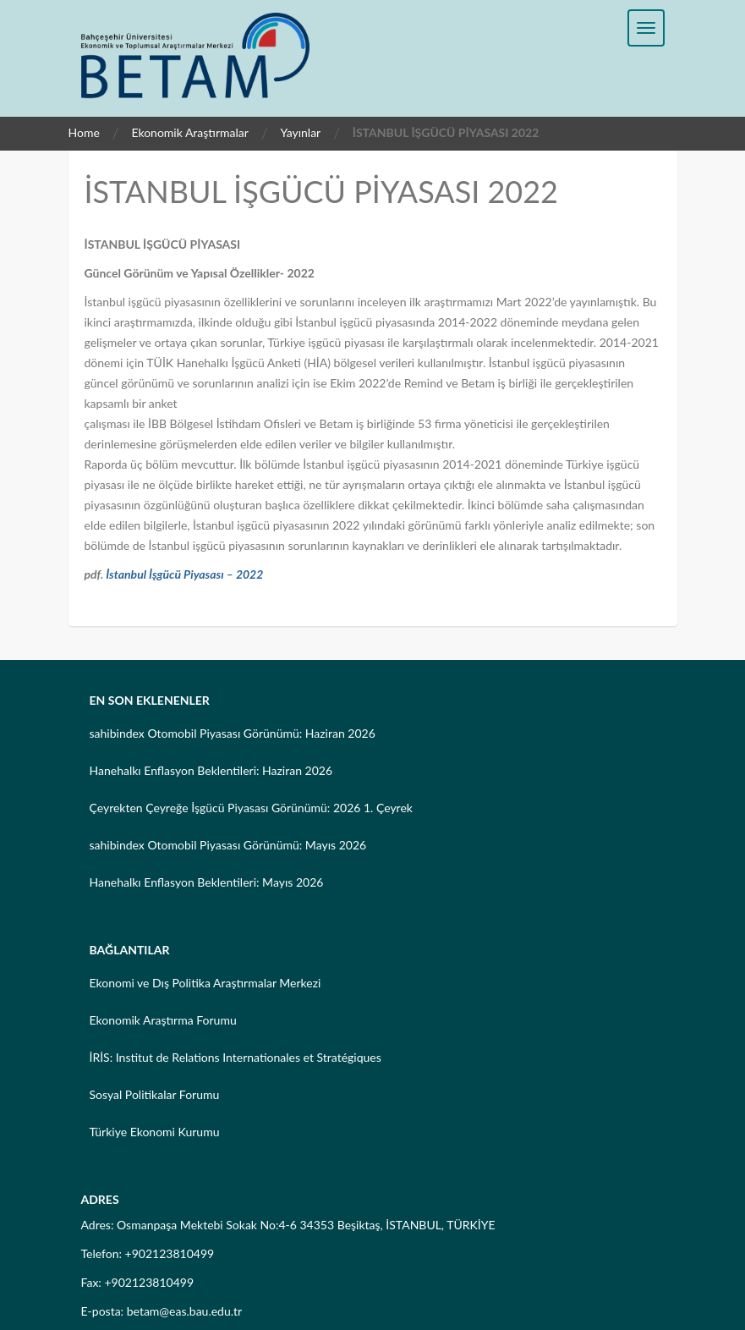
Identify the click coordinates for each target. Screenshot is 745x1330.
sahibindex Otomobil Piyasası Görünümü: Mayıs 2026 (228, 845)
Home (84, 132)
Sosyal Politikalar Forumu (155, 1094)
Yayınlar (300, 132)
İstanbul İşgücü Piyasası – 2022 (184, 574)
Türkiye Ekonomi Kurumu (155, 1131)
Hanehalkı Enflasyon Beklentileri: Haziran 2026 (211, 770)
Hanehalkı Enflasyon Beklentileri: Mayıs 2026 (207, 882)
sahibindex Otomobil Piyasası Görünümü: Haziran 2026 (232, 733)
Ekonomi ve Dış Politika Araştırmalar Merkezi (205, 983)
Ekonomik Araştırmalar (190, 132)
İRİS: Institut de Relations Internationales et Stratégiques (235, 1057)
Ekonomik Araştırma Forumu (163, 1020)
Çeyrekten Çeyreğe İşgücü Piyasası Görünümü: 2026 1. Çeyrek (251, 807)
